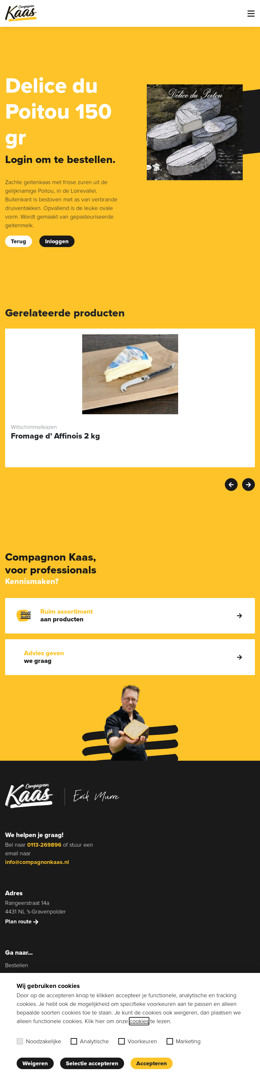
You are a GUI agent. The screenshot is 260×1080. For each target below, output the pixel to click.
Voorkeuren (137, 1041)
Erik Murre (96, 795)
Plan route (21, 921)
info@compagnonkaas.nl (37, 862)
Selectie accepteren (92, 1063)
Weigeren (35, 1063)
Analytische (90, 1041)
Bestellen (16, 965)
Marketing (184, 1041)
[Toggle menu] (251, 14)
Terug (18, 241)
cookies (139, 1021)
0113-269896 (44, 844)
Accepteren (151, 1063)
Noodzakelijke (39, 1041)
